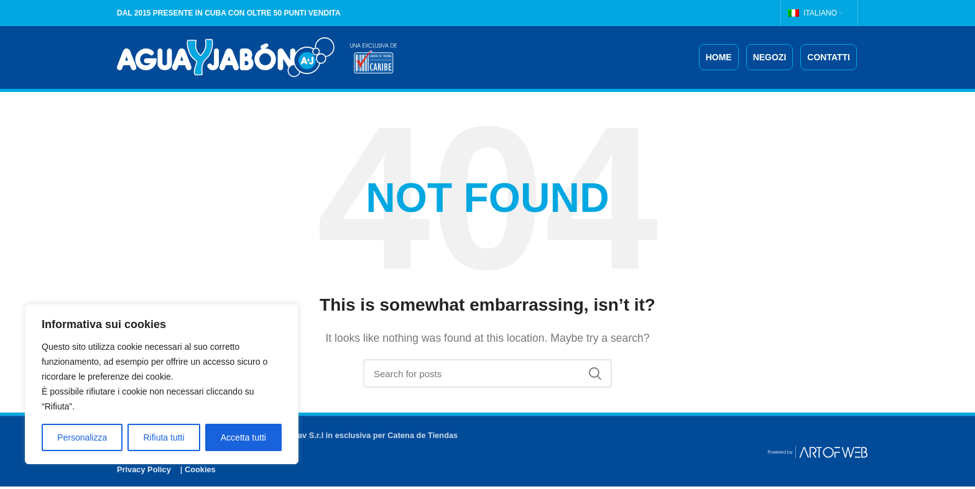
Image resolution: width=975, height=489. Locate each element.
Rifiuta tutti (163, 437)
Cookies (200, 471)
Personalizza (82, 437)
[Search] (487, 376)
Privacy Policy (144, 471)
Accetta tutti (243, 437)
